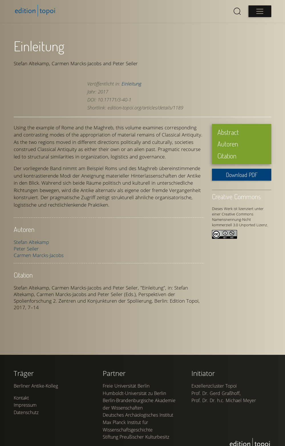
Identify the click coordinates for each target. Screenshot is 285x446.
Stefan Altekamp (31, 242)
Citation (227, 155)
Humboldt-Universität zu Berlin (134, 393)
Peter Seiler (26, 248)
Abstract (228, 132)
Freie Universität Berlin (126, 386)
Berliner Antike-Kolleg (36, 386)
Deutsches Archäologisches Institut (138, 415)
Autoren (227, 143)
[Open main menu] (259, 11)
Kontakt (21, 398)
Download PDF (242, 174)
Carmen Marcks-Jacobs (39, 255)
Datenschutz (26, 412)
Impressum (25, 405)
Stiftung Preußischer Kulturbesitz (136, 437)
